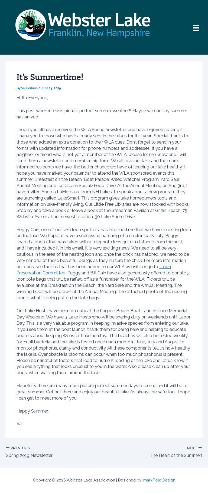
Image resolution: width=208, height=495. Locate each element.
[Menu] (196, 28)
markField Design (159, 480)
